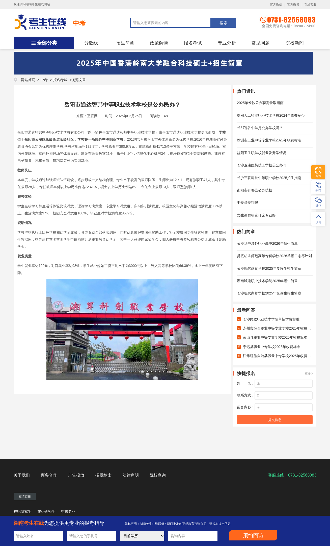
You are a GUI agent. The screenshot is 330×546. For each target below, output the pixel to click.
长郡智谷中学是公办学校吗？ (260, 128)
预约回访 (253, 535)
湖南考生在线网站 (38, 4)
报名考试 (193, 42)
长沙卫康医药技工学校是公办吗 (261, 165)
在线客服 (310, 4)
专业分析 (227, 42)
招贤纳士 (103, 475)
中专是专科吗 (247, 203)
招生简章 (125, 42)
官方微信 (276, 4)
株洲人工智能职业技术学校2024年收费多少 (271, 115)
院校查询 (158, 475)
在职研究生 (22, 511)
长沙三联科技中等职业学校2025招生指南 (269, 178)
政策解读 (159, 42)
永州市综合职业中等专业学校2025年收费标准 (278, 328)
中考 (79, 23)
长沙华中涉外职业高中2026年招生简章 (267, 243)
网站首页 (28, 80)
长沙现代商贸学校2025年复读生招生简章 (269, 268)
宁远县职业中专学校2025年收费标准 (271, 347)
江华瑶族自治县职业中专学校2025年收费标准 (278, 356)
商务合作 (49, 475)
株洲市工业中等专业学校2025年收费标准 (269, 140)
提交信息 (274, 420)
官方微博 (293, 4)
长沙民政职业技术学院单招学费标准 (271, 319)
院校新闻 (295, 42)
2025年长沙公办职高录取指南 (260, 103)
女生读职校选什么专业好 (256, 215)
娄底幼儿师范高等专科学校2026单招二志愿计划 (274, 256)
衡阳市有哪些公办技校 (254, 190)
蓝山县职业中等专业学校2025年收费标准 (275, 337)
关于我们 (22, 475)
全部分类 (47, 43)
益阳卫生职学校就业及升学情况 (261, 153)
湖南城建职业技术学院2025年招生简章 (267, 281)
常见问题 (261, 42)
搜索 (223, 23)
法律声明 (131, 475)
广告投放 (76, 475)
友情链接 (25, 496)
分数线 (91, 42)
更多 (308, 373)
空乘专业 (68, 511)
